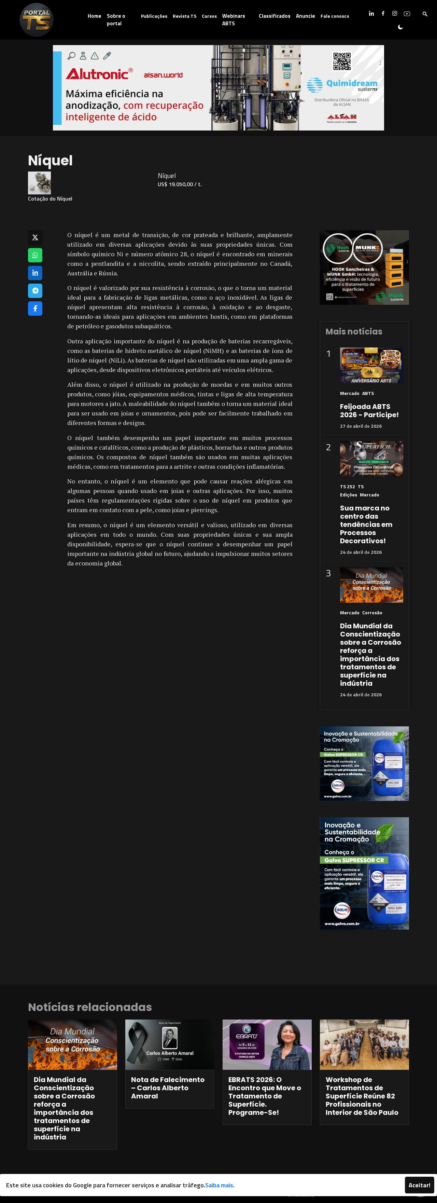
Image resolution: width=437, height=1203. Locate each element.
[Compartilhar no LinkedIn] (35, 273)
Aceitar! (420, 1185)
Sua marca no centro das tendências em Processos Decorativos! (366, 524)
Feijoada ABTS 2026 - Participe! (369, 411)
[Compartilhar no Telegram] (35, 291)
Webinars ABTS (233, 20)
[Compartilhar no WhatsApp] (35, 255)
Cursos (209, 15)
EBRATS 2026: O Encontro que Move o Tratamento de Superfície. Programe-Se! (264, 1096)
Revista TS (184, 15)
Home (94, 16)
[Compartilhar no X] (35, 237)
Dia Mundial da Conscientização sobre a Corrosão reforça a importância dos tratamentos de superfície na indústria (370, 654)
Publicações (154, 15)
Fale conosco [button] (335, 15)
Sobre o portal (116, 20)
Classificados (275, 16)
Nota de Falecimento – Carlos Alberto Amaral (168, 1088)
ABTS (368, 393)
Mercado (350, 393)
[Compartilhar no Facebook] (35, 308)
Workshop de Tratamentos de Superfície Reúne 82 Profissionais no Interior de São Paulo (362, 1096)
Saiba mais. (220, 1185)
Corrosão (372, 612)
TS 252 (347, 486)
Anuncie (305, 16)
